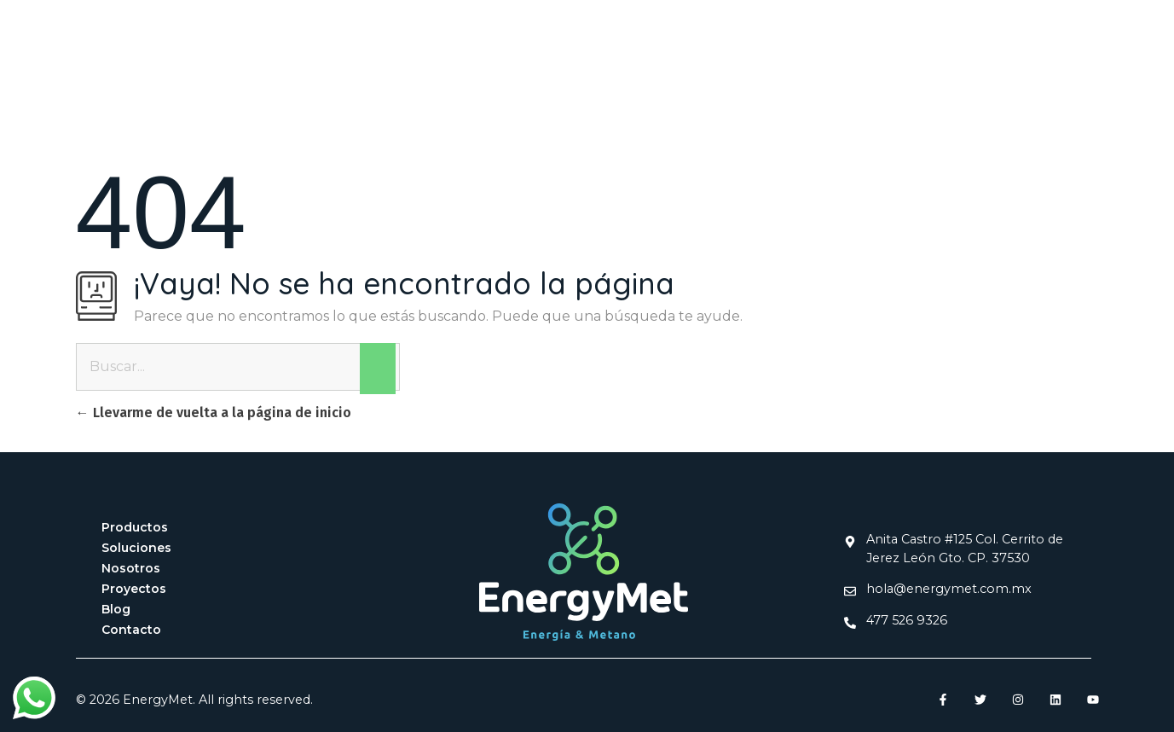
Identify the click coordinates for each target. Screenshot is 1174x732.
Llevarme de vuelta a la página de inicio (213, 412)
